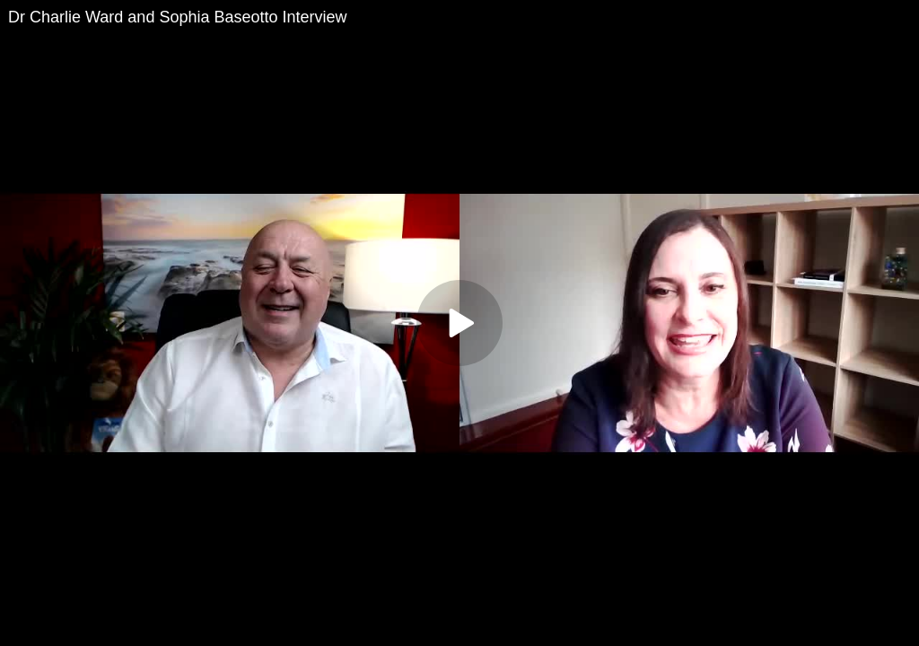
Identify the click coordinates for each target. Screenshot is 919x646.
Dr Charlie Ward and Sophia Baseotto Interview (177, 17)
